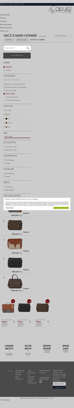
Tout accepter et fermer (61, 208)
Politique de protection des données (45, 205)
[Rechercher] (28, 48)
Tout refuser (9, 208)
